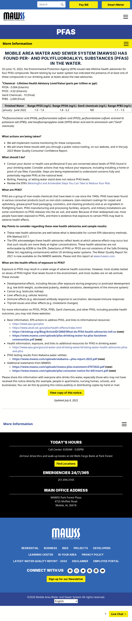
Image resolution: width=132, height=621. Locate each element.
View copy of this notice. (66, 392)
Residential (30, 548)
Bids (65, 548)
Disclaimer (80, 561)
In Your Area (67, 554)
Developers (102, 548)
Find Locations (66, 463)
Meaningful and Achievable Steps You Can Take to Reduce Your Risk (69, 183)
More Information (18, 424)
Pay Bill (83, 4)
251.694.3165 (66, 480)
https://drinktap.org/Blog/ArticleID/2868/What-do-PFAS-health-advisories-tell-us (64, 331)
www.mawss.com (104, 256)
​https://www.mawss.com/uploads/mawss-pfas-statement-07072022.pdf (58, 367)
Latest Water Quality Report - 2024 (40, 561)
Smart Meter (116, 4)
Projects (81, 548)
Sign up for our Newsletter (66, 579)
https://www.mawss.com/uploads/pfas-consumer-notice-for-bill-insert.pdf (60, 371)
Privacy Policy (93, 554)
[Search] (48, 4)
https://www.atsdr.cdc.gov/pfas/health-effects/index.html (47, 328)
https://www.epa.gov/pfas (28, 324)
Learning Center (40, 554)
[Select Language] (66, 601)
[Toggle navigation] (125, 16)
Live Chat (117, 614)
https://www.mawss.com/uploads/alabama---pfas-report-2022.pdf (54, 359)
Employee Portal (106, 561)
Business (50, 548)
